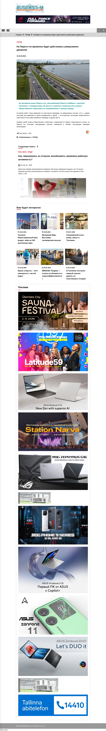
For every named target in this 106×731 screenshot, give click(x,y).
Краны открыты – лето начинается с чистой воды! (28, 273)
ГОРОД (19, 42)
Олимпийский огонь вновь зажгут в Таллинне (75, 237)
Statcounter (4, 730)
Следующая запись (28, 146)
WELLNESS (22, 152)
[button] (99, 30)
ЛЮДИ (30, 152)
